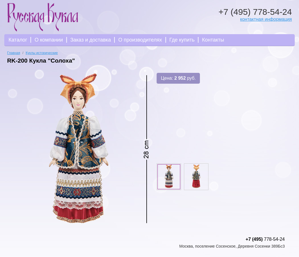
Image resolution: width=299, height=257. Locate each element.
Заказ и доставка (90, 40)
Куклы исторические (42, 53)
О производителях (140, 40)
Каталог (18, 40)
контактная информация (266, 19)
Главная (13, 53)
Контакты (213, 40)
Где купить (182, 40)
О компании (48, 40)
